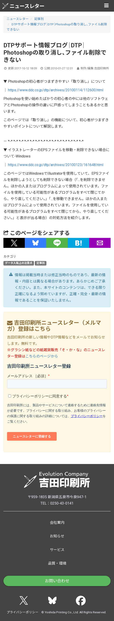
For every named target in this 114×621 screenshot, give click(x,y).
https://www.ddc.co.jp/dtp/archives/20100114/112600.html (55, 90)
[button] (14, 243)
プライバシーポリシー (22, 612)
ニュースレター (23, 6)
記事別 (39, 19)
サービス (57, 550)
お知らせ (57, 536)
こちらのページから (41, 356)
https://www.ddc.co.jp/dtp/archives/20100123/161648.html (55, 165)
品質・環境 (57, 563)
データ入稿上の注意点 (18, 263)
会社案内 (57, 522)
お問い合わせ (57, 580)
